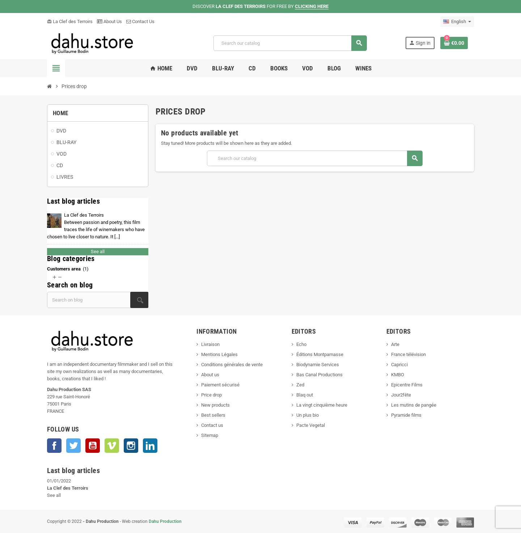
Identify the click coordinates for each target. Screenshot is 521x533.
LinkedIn (150, 445)
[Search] (290, 43)
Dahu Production (165, 521)
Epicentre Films (407, 384)
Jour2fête (401, 395)
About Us (109, 21)
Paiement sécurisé (220, 384)
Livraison (210, 344)
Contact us (212, 425)
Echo (301, 344)
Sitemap (209, 435)
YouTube (92, 445)
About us (210, 374)
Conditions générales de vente (232, 364)
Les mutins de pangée (413, 405)
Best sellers (213, 415)
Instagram (131, 445)
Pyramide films (406, 415)
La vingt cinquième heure (321, 405)
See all (98, 251)
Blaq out (304, 395)
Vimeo (112, 445)
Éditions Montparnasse (319, 354)
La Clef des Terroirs (70, 21)
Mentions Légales (219, 354)
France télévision (408, 354)
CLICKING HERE (312, 6)
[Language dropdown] (457, 21)
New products (215, 405)
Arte (395, 344)
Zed (300, 384)
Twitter (73, 445)
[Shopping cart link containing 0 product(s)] (454, 43)
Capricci (399, 364)
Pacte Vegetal (310, 425)
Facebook (54, 445)
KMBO (397, 374)
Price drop (211, 395)
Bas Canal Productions (319, 374)
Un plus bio (307, 415)
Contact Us (140, 21)
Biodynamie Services (317, 364)
